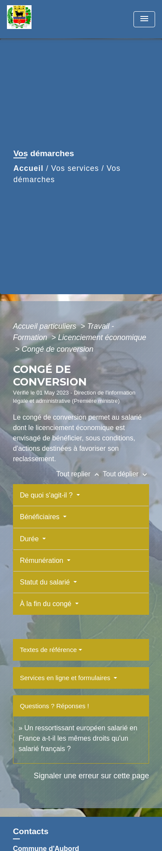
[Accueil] (39, 19)
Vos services (75, 168)
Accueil (28, 168)
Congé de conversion (57, 349)
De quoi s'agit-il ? (47, 495)
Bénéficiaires (40, 516)
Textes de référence (48, 649)
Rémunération (42, 560)
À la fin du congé (46, 603)
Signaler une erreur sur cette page (91, 775)
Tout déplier (126, 474)
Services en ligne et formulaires (66, 677)
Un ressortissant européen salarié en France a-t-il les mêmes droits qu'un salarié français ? (78, 738)
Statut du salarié (46, 582)
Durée (30, 539)
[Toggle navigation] (144, 19)
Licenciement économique (102, 337)
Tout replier (79, 474)
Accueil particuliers (46, 326)
